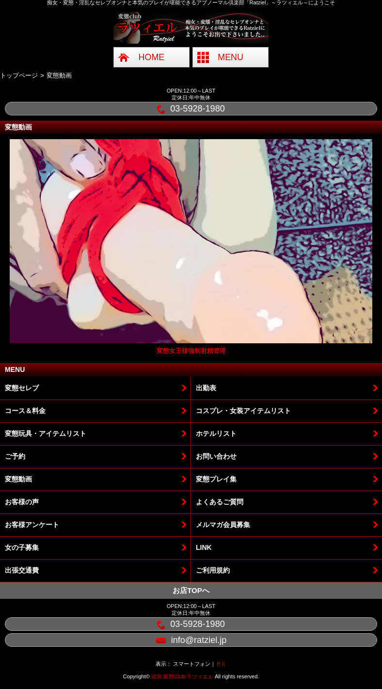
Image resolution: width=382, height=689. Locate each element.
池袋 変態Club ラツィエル (182, 676)
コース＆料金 (25, 411)
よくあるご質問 (219, 502)
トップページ (19, 75)
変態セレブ (22, 388)
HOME (152, 57)
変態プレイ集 (216, 479)
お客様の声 (22, 502)
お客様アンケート (32, 525)
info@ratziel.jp (191, 640)
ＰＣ (221, 664)
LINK (204, 547)
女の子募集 (22, 547)
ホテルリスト (216, 433)
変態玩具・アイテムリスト (45, 433)
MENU (230, 57)
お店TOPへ (191, 590)
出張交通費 (22, 570)
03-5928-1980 (191, 109)
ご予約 (15, 456)
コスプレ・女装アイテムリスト (243, 411)
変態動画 (18, 479)
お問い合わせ (216, 456)
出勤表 (206, 388)
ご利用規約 (213, 570)
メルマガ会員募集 (223, 525)
